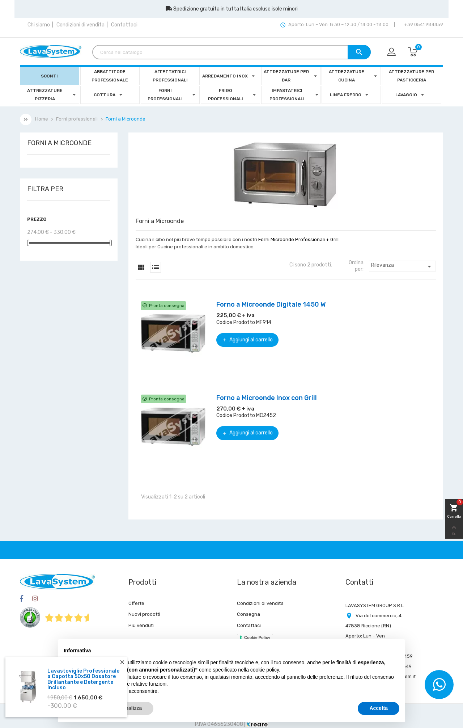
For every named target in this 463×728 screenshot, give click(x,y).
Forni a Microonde (59, 143)
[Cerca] (231, 52)
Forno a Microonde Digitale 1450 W (271, 304)
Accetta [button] (378, 708)
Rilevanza (402, 266)
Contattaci (124, 25)
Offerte (136, 603)
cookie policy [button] (264, 670)
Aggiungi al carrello (247, 340)
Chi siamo (38, 25)
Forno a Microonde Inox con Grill (266, 398)
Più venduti (141, 625)
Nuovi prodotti (144, 614)
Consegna (248, 614)
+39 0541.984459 (423, 24)
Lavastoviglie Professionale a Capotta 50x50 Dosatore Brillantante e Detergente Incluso (83, 679)
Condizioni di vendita (80, 25)
